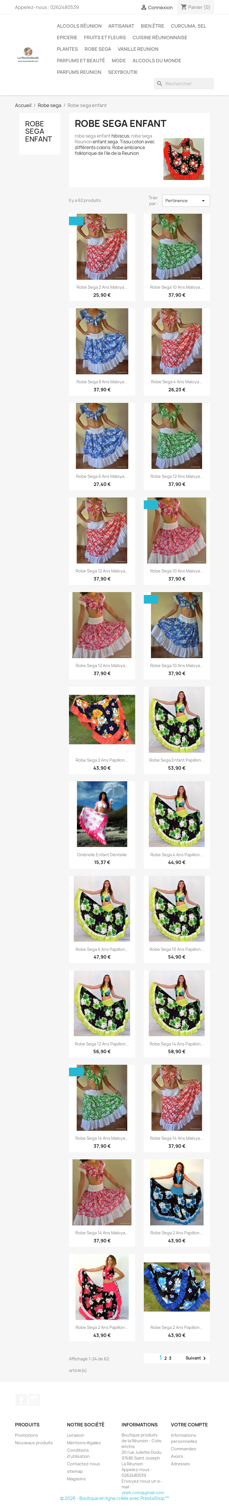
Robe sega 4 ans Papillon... (176, 854)
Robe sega (98, 49)
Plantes (67, 49)
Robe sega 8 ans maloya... (102, 381)
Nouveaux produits (34, 1442)
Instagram (34, 1400)
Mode (119, 60)
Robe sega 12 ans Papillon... (102, 1044)
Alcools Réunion (79, 26)
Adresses (180, 1463)
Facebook (21, 1400)
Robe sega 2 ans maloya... (102, 287)
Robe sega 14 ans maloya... (102, 1138)
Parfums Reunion (79, 72)
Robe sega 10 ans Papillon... (177, 949)
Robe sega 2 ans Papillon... (102, 760)
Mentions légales (84, 1442)
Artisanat (121, 26)
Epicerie (67, 37)
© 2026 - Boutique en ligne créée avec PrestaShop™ (114, 1498)
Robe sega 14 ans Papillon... (177, 1044)
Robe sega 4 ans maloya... (176, 381)
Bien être (152, 26)
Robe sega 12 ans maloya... (176, 476)
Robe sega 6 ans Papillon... (102, 949)
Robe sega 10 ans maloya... (176, 287)
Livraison (75, 1435)
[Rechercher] (184, 83)
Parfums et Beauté (81, 60)
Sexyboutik (123, 72)
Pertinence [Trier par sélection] (185, 200)
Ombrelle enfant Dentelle (102, 854)
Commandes (183, 1448)
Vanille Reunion (138, 49)
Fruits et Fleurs (105, 37)
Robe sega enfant (38, 131)
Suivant (197, 1358)
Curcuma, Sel (188, 26)
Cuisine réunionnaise (160, 37)
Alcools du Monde (157, 60)
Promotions (26, 1435)
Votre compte (189, 1425)
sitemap (75, 1471)
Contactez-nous (83, 1463)
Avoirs (177, 1456)
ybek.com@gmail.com (143, 1492)
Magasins (76, 1478)
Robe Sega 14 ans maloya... (176, 1138)
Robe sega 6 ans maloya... (102, 476)
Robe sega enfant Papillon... (176, 760)
